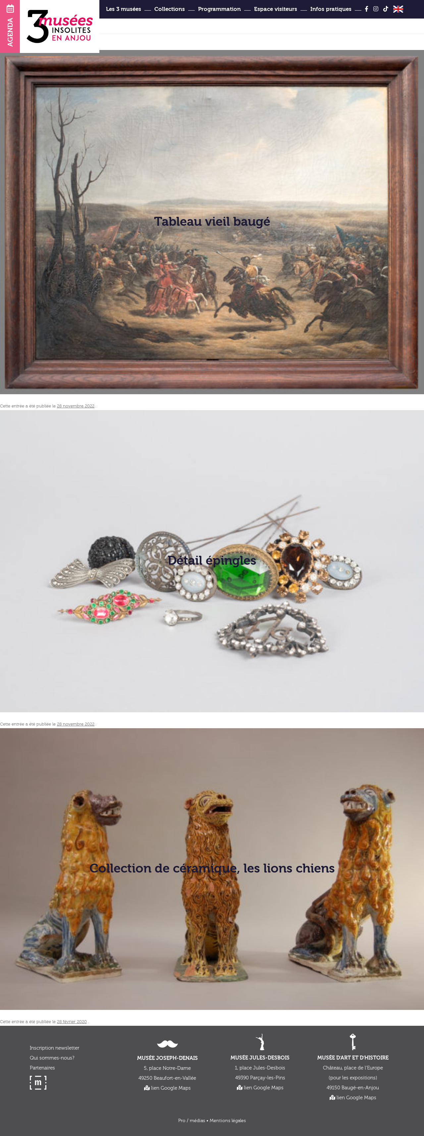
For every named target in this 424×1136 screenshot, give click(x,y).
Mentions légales (228, 1120)
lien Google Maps (167, 1088)
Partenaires (42, 1068)
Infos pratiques (330, 9)
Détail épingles (212, 561)
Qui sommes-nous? (52, 1058)
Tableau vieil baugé (212, 221)
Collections (169, 9)
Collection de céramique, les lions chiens (212, 869)
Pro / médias (191, 1120)
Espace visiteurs (275, 9)
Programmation (219, 9)
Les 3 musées (123, 9)
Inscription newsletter (54, 1048)
